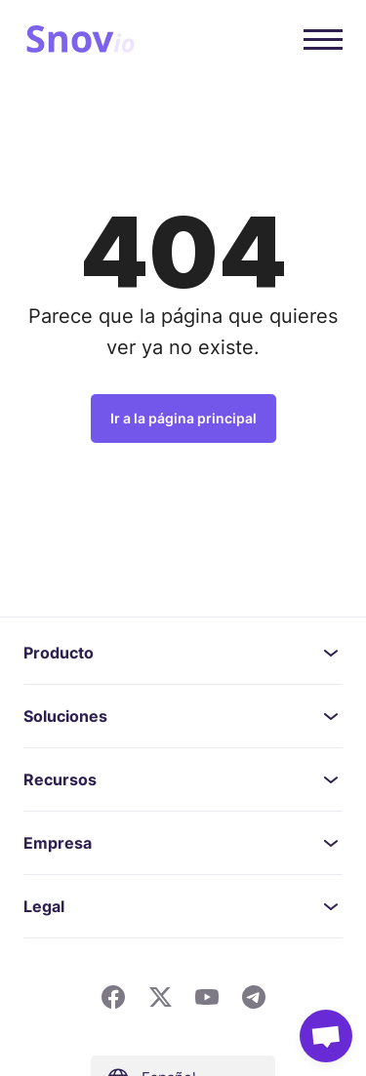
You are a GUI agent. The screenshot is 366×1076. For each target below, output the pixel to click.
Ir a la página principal (183, 418)
